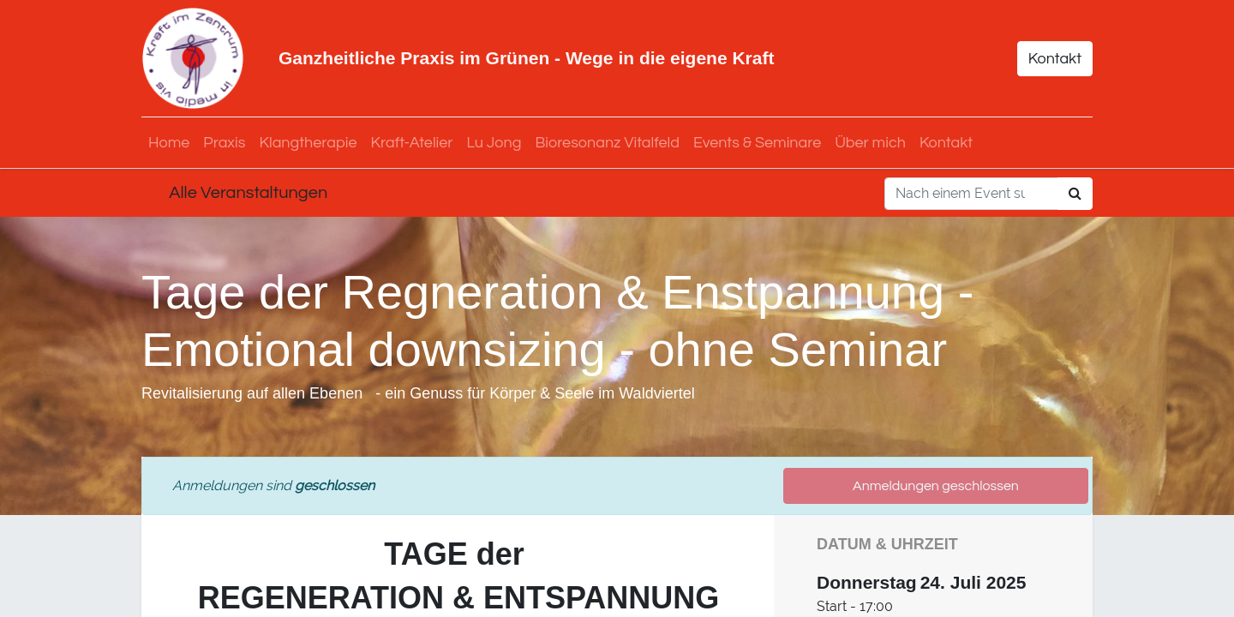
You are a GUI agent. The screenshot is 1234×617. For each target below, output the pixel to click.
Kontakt (1054, 59)
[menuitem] (168, 142)
